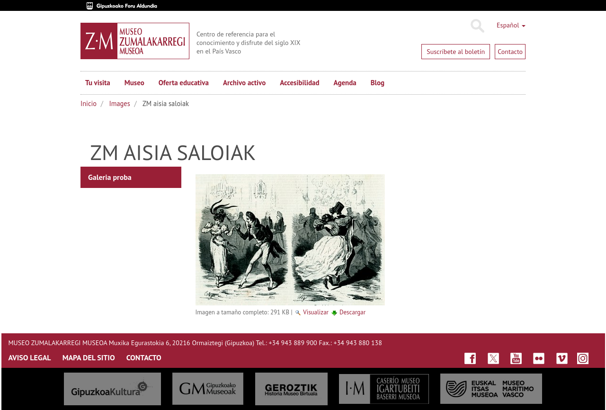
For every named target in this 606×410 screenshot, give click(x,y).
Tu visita (97, 82)
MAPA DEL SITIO (88, 357)
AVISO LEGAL (30, 357)
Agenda (345, 82)
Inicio (88, 103)
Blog (377, 82)
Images (119, 103)
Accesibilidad (299, 82)
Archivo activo (244, 82)
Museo (134, 82)
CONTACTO (143, 357)
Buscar (477, 26)
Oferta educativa (184, 82)
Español (511, 25)
